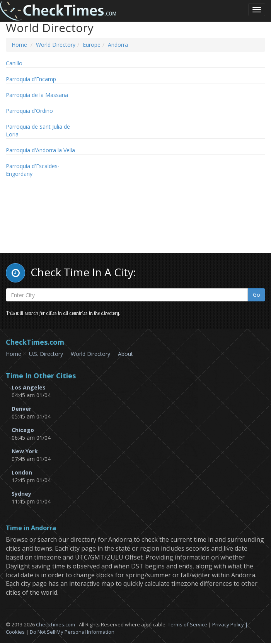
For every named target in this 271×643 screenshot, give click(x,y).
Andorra (118, 44)
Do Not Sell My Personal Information (72, 631)
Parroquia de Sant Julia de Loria (38, 130)
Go (256, 294)
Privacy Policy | (230, 624)
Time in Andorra (31, 528)
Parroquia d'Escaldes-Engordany (33, 169)
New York (25, 451)
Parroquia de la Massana (37, 95)
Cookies (15, 631)
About (125, 353)
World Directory (55, 44)
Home (19, 44)
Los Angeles (29, 387)
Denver (21, 408)
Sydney (21, 493)
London (22, 472)
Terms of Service (187, 624)
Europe (92, 44)
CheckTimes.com (55, 624)
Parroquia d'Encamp (31, 79)
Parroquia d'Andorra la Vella (40, 150)
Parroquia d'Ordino (29, 110)
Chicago (23, 430)
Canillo (14, 63)
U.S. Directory (46, 353)
